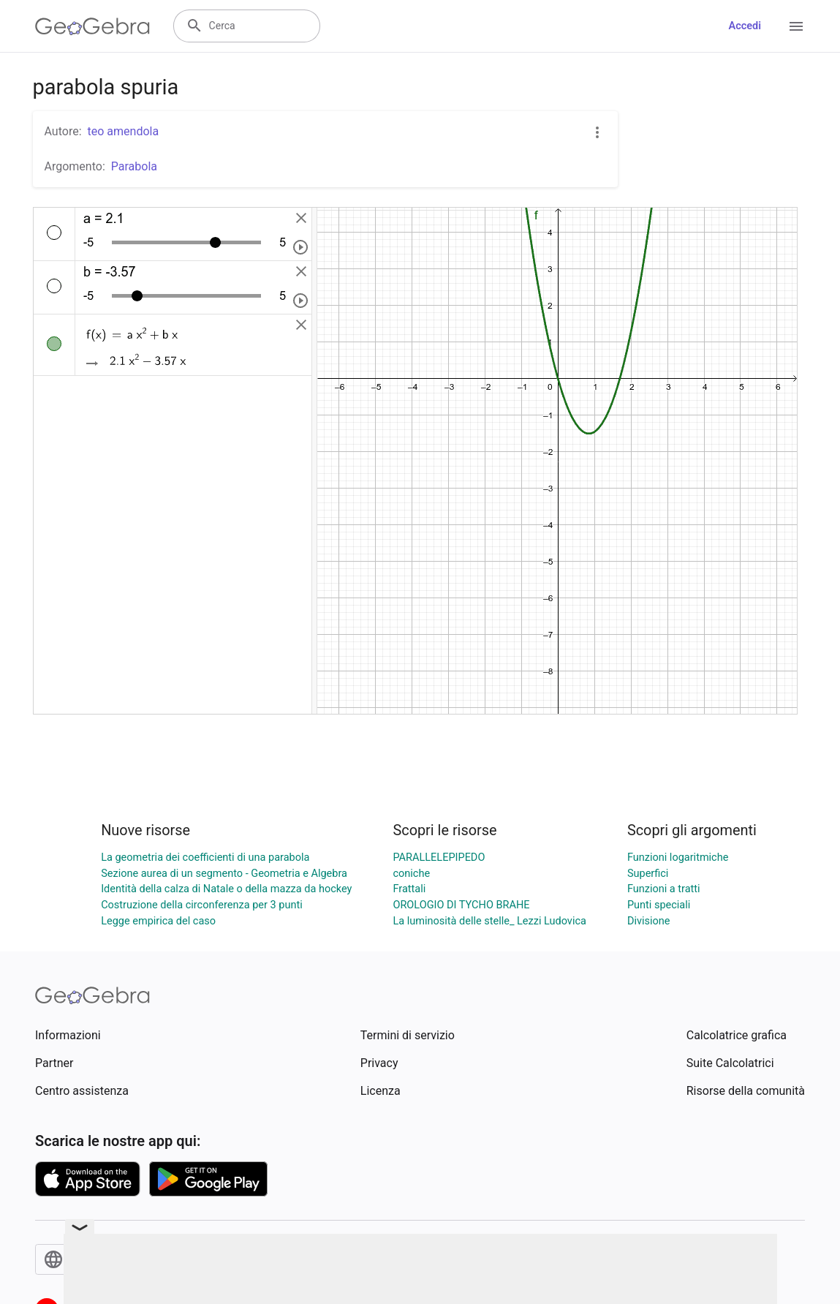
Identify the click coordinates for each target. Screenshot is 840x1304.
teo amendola (123, 131)
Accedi (744, 26)
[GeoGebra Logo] (92, 26)
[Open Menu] (796, 26)
